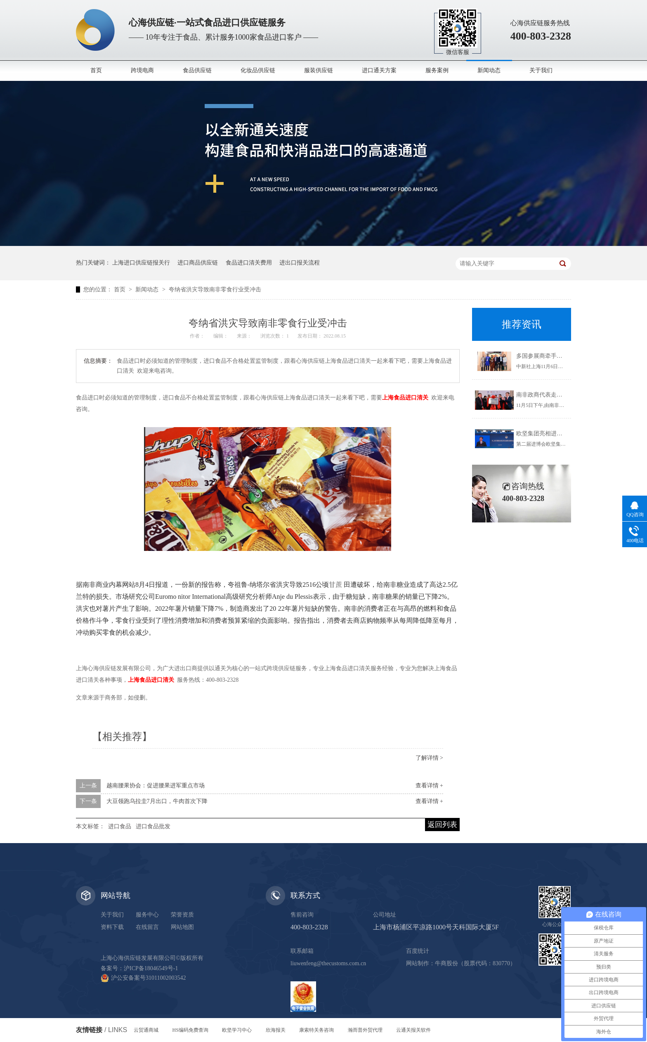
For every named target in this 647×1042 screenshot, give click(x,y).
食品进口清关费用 (249, 263)
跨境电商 (142, 70)
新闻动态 (489, 70)
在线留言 (147, 927)
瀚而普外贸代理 (365, 1030)
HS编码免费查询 (190, 1030)
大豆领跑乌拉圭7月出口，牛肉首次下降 (157, 801)
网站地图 (182, 927)
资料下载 (112, 927)
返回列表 (442, 824)
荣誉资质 (182, 915)
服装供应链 (318, 70)
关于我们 (541, 70)
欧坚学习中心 (237, 1030)
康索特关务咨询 (316, 1030)
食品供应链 (197, 70)
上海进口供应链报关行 (141, 263)
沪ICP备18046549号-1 (151, 968)
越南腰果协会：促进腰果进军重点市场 (155, 785)
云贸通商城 (146, 1030)
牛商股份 (446, 963)
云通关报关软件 (413, 1030)
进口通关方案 (379, 70)
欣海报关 (276, 1030)
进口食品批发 (153, 826)
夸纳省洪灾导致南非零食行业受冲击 (215, 289)
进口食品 (119, 826)
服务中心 (147, 915)
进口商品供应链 (197, 263)
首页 (96, 70)
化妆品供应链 (258, 70)
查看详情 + (429, 785)
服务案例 (437, 70)
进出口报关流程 (299, 263)
